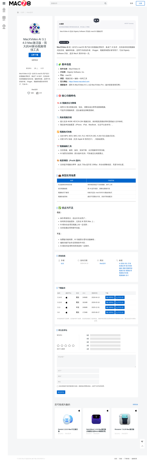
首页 (115, 458)
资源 (120, 458)
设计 (127, 275)
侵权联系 (134, 458)
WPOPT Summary (129, 23)
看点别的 (64, 42)
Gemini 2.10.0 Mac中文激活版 (68, 430)
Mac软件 (30, 12)
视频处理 (129, 270)
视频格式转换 (123, 273)
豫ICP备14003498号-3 (38, 458)
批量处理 (122, 266)
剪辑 (122, 263)
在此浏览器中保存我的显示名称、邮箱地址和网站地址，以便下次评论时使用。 (82, 386)
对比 (126, 263)
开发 (129, 263)
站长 (62, 263)
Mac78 (24, 458)
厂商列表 (126, 458)
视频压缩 (122, 270)
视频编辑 (122, 275)
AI (119, 263)
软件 (22, 12)
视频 (124, 268)
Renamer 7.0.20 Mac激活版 (124, 429)
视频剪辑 (129, 268)
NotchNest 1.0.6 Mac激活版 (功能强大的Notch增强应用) (96, 430)
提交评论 (61, 392)
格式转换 (129, 266)
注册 (140, 3)
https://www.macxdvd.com (79, 82)
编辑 (120, 268)
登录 (131, 3)
